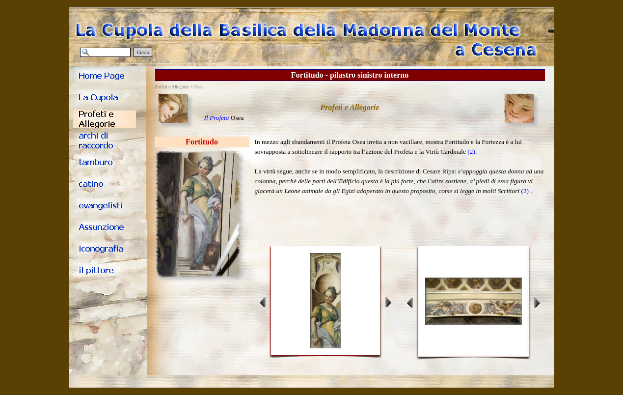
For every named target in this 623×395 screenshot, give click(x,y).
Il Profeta (216, 117)
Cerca (143, 52)
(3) (525, 191)
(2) (471, 151)
